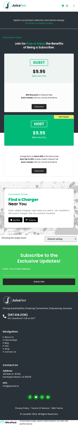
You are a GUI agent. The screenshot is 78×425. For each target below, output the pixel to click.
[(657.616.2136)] (4, 316)
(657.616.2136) (18, 315)
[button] (74, 6)
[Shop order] (61, 239)
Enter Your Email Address (16, 269)
